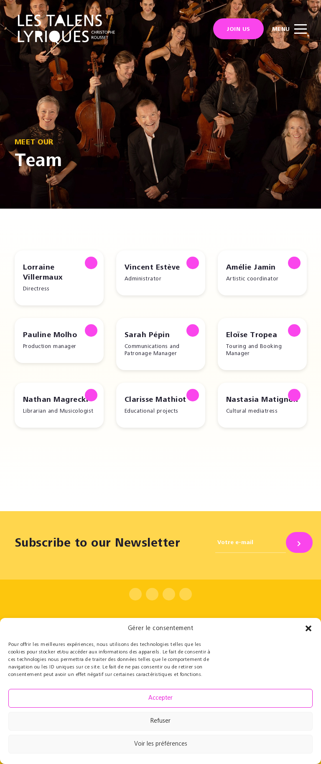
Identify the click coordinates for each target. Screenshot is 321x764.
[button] (308, 628)
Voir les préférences (160, 744)
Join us (238, 30)
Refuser (160, 721)
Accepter (160, 698)
